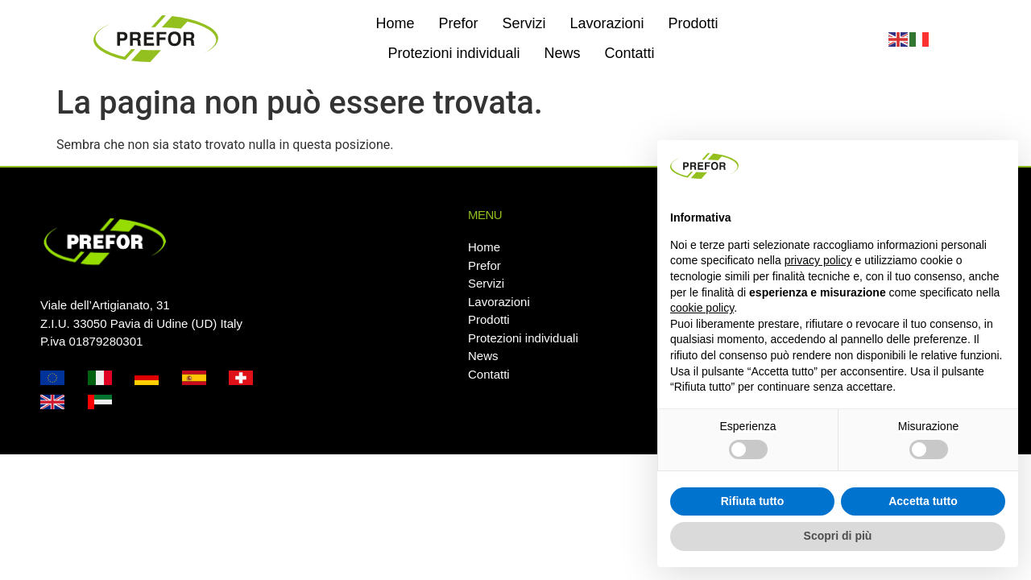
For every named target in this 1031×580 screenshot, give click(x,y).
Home (394, 23)
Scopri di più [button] (838, 535)
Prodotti (693, 23)
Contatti (630, 53)
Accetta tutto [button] (923, 501)
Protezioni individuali (453, 53)
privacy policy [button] (818, 260)
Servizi (523, 23)
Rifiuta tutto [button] (753, 501)
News (562, 53)
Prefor (458, 23)
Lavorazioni (606, 23)
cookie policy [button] (702, 307)
